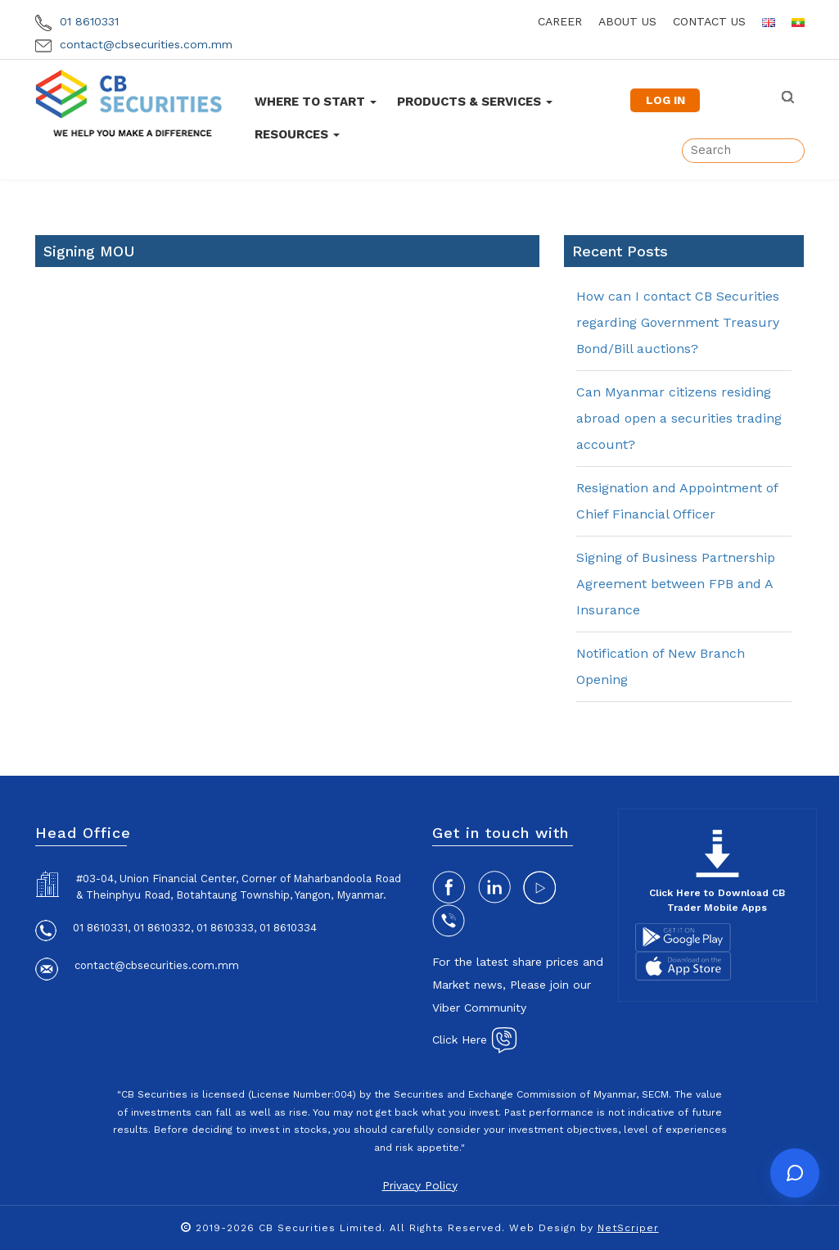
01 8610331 (77, 21)
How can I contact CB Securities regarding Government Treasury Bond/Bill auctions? (677, 322)
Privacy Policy (420, 1185)
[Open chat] (794, 1173)
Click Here (474, 1039)
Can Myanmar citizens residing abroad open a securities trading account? (679, 418)
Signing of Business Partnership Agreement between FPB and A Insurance (675, 584)
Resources (297, 134)
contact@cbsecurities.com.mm (133, 44)
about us (627, 21)
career (560, 21)
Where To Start (316, 101)
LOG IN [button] (665, 99)
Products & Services (475, 101)
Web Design (542, 1228)
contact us (709, 21)
